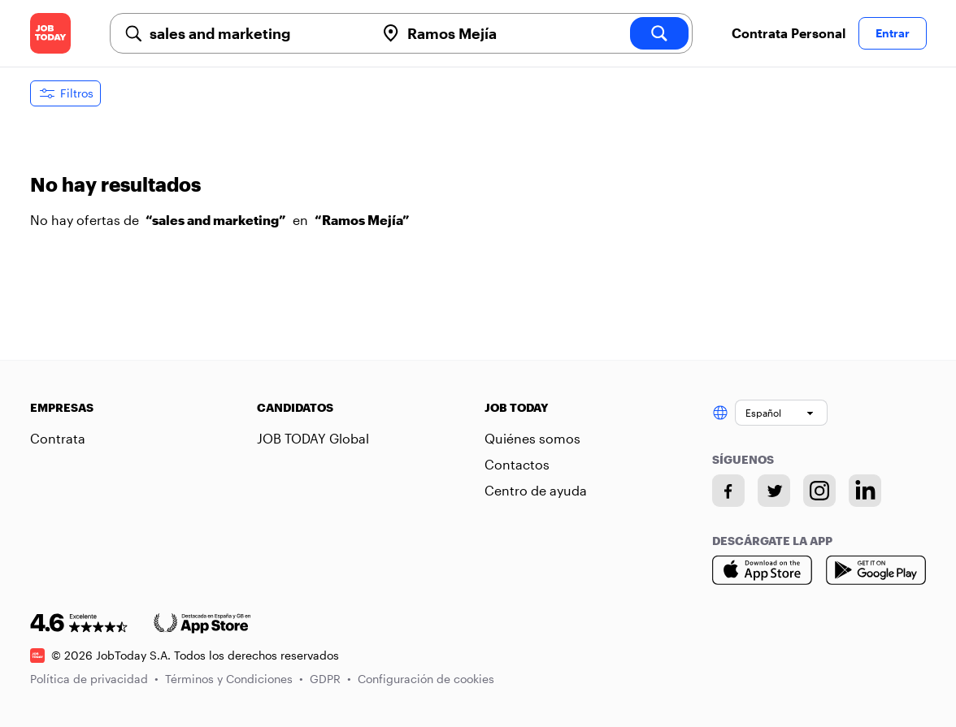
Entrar (893, 33)
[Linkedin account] (865, 490)
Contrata (57, 438)
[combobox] (256, 33)
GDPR (330, 679)
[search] (659, 33)
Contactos (517, 464)
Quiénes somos (532, 438)
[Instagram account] (819, 490)
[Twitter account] (774, 490)
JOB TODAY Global (313, 438)
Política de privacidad (94, 679)
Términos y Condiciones (234, 679)
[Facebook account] (728, 490)
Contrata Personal (788, 33)
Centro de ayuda (536, 490)
